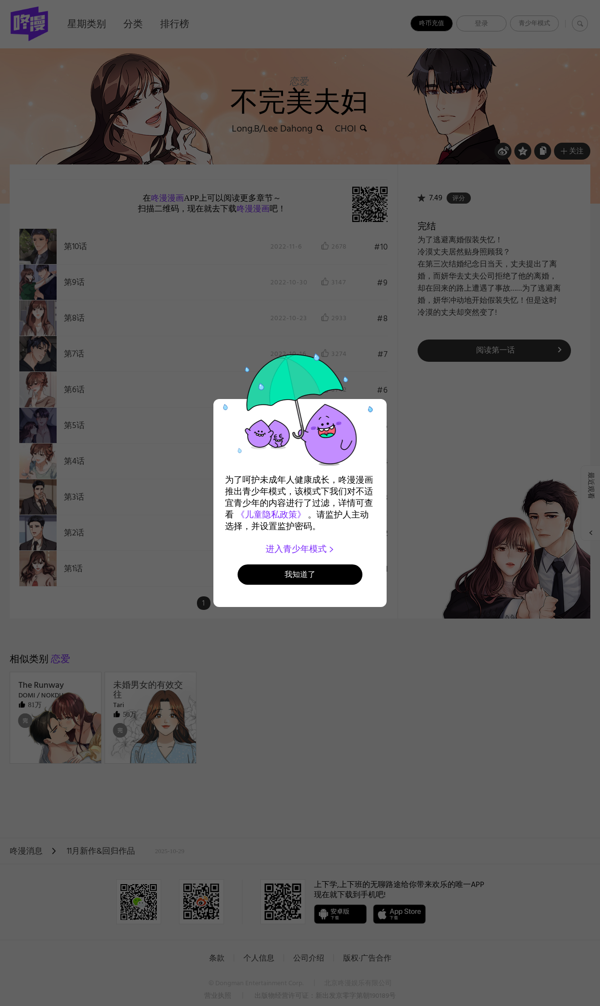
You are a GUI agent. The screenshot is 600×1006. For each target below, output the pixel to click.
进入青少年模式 (300, 549)
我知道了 (300, 574)
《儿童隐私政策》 (271, 514)
